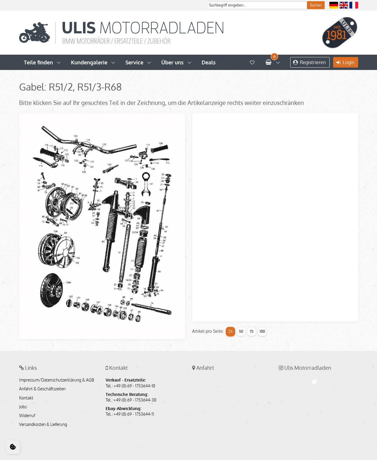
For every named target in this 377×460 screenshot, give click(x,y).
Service (134, 62)
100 (262, 331)
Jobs (23, 406)
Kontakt (26, 398)
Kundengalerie (89, 62)
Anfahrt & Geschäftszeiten (42, 389)
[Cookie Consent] (13, 447)
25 (230, 331)
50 (241, 331)
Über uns (172, 62)
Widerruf (27, 415)
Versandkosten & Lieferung (43, 424)
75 (251, 331)
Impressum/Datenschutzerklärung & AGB (56, 380)
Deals (209, 62)
